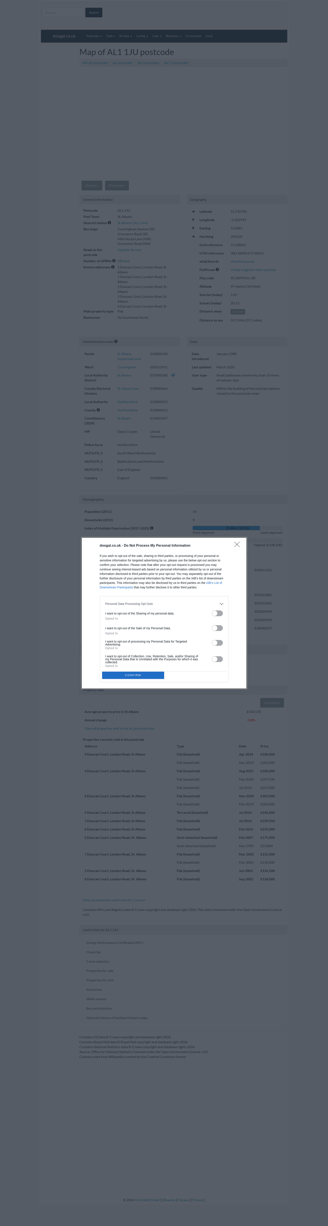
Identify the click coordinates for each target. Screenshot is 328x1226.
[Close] (238, 546)
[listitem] (164, 604)
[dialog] (164, 613)
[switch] (217, 613)
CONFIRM (133, 675)
